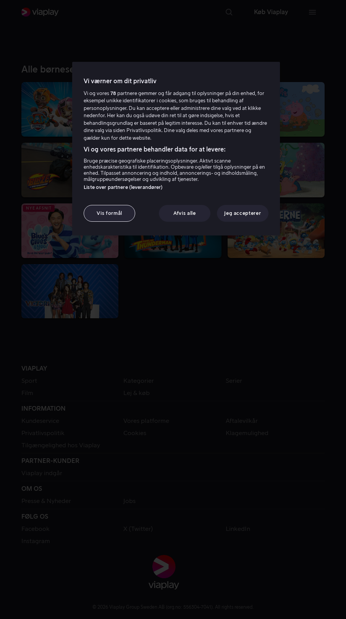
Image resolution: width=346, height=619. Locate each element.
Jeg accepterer (242, 213)
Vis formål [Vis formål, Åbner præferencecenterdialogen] (109, 213)
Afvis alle (184, 213)
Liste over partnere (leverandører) (123, 187)
